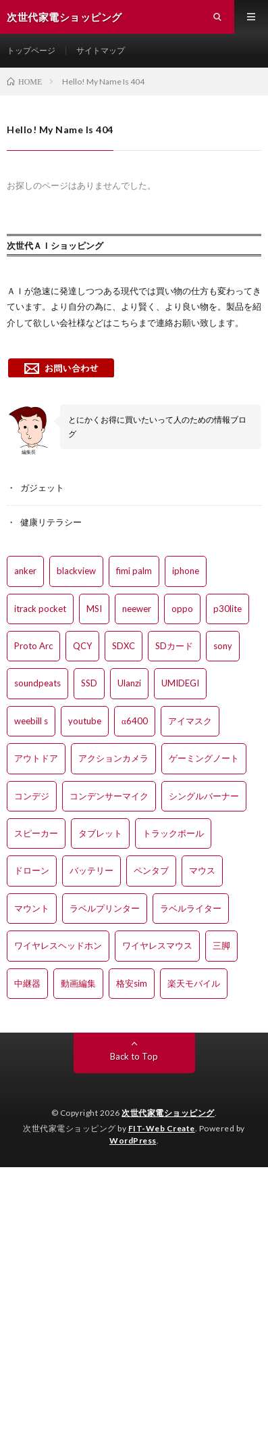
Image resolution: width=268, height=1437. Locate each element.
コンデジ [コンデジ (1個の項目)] (31, 796)
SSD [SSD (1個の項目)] (89, 683)
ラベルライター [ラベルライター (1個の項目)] (190, 908)
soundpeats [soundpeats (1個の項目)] (37, 683)
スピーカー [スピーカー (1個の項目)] (36, 833)
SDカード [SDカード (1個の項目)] (174, 645)
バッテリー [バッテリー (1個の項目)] (91, 870)
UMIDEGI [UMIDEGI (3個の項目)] (180, 683)
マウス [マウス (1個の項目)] (202, 870)
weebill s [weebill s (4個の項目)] (31, 720)
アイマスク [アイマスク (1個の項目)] (190, 720)
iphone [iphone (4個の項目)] (185, 570)
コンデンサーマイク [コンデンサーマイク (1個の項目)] (109, 796)
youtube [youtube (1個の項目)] (84, 720)
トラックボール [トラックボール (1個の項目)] (173, 833)
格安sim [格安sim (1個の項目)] (131, 983)
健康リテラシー (51, 522)
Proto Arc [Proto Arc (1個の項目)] (33, 645)
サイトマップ (100, 50)
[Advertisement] (134, 1301)
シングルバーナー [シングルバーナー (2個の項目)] (204, 796)
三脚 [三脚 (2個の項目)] (221, 945)
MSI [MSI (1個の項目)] (94, 608)
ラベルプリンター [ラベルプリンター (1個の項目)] (105, 908)
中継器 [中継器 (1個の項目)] (27, 983)
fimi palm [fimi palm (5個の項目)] (134, 570)
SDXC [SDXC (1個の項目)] (123, 645)
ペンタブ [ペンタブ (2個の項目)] (151, 870)
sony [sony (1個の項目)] (222, 645)
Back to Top (134, 1056)
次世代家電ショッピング (168, 1113)
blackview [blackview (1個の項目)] (76, 570)
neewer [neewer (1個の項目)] (136, 608)
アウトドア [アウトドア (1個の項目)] (36, 758)
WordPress (133, 1140)
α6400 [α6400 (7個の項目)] (135, 720)
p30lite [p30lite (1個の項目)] (227, 608)
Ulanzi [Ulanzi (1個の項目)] (129, 683)
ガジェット (42, 487)
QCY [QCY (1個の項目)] (82, 645)
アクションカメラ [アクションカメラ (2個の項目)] (113, 758)
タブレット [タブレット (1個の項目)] (100, 833)
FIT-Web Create (161, 1128)
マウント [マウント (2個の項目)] (31, 908)
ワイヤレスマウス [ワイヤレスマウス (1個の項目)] (157, 945)
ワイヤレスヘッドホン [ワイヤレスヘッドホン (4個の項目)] (58, 945)
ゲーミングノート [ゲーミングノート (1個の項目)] (204, 758)
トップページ (31, 50)
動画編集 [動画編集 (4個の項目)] (78, 983)
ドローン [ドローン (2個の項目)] (31, 870)
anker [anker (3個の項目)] (25, 570)
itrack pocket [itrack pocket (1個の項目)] (40, 608)
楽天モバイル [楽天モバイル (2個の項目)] (193, 983)
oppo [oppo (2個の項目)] (182, 608)
